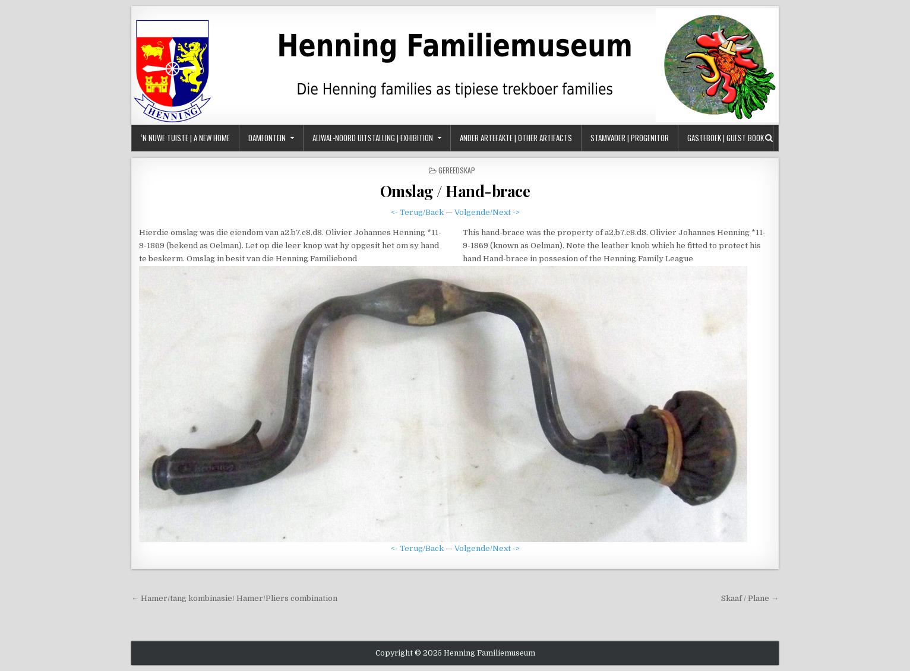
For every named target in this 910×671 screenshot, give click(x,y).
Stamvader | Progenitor (629, 138)
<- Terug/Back (417, 212)
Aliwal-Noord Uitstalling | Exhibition (372, 138)
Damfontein (267, 138)
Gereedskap (456, 170)
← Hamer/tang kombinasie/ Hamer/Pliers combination (234, 598)
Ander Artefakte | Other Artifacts (516, 138)
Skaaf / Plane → (750, 598)
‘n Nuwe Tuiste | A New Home (185, 138)
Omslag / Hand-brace (455, 191)
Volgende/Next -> (487, 212)
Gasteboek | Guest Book (725, 138)
